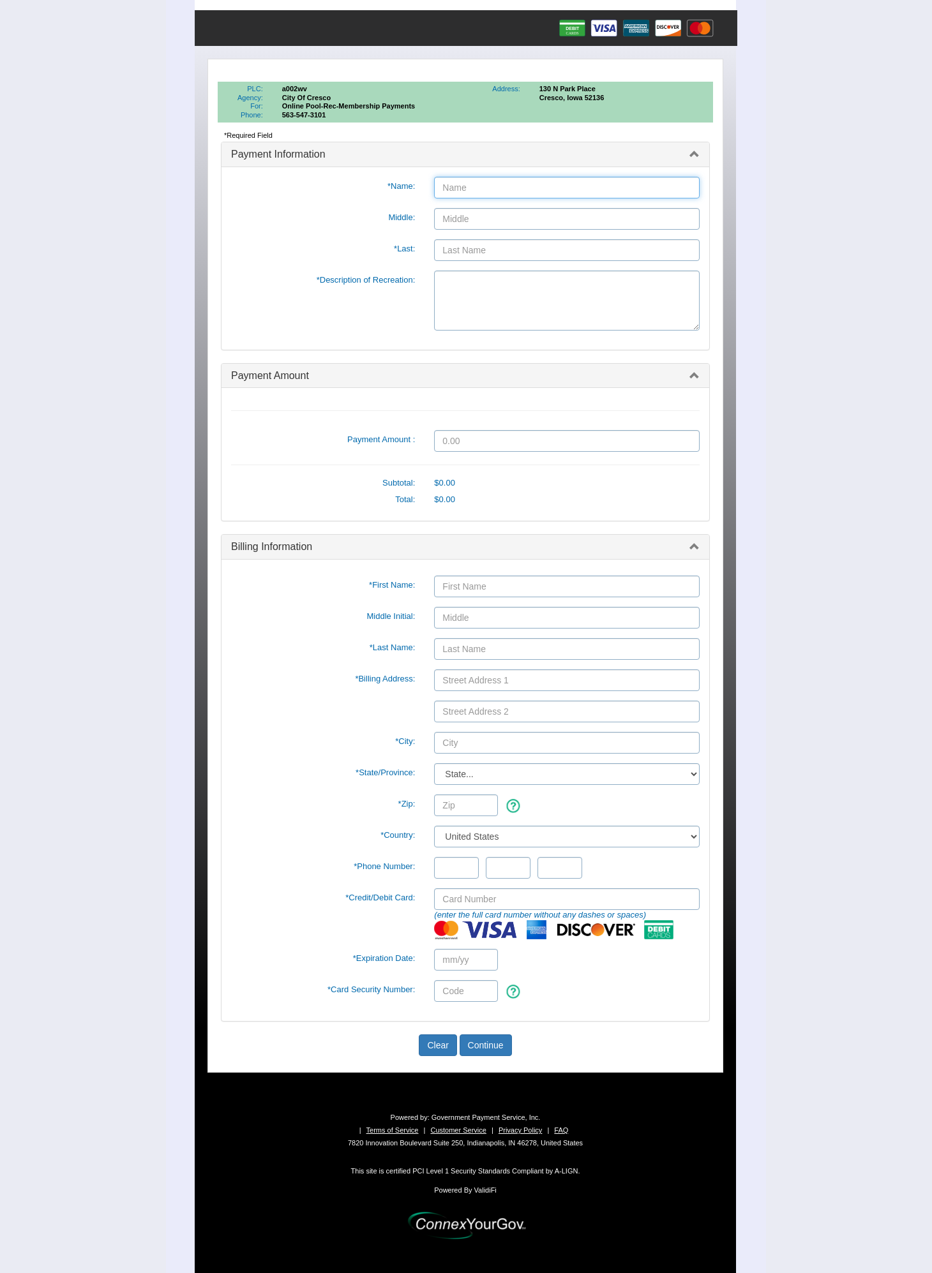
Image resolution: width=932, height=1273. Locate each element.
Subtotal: (398, 483)
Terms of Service (392, 1130)
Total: (405, 499)
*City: (405, 741)
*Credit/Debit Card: (380, 897)
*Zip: (407, 803)
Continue (486, 1045)
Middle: (401, 217)
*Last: (404, 248)
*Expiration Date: (384, 958)
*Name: (401, 186)
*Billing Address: (385, 678)
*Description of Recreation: (366, 280)
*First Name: (392, 585)
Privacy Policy (520, 1130)
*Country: (397, 835)
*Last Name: (393, 647)
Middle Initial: (390, 616)
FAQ (561, 1130)
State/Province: (385, 772)
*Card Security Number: (371, 989)
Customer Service (458, 1130)
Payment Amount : (381, 439)
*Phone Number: (384, 866)
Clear (437, 1045)
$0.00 (444, 483)
